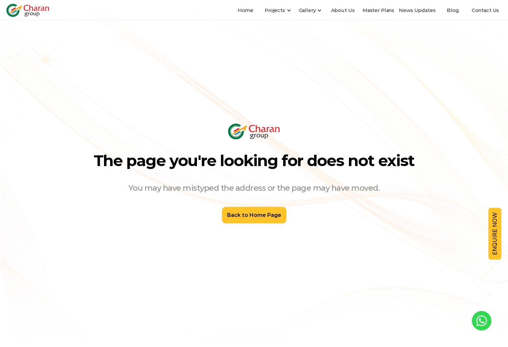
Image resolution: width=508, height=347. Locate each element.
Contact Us (485, 10)
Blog (453, 10)
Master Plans (378, 10)
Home (245, 10)
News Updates (417, 10)
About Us (343, 10)
